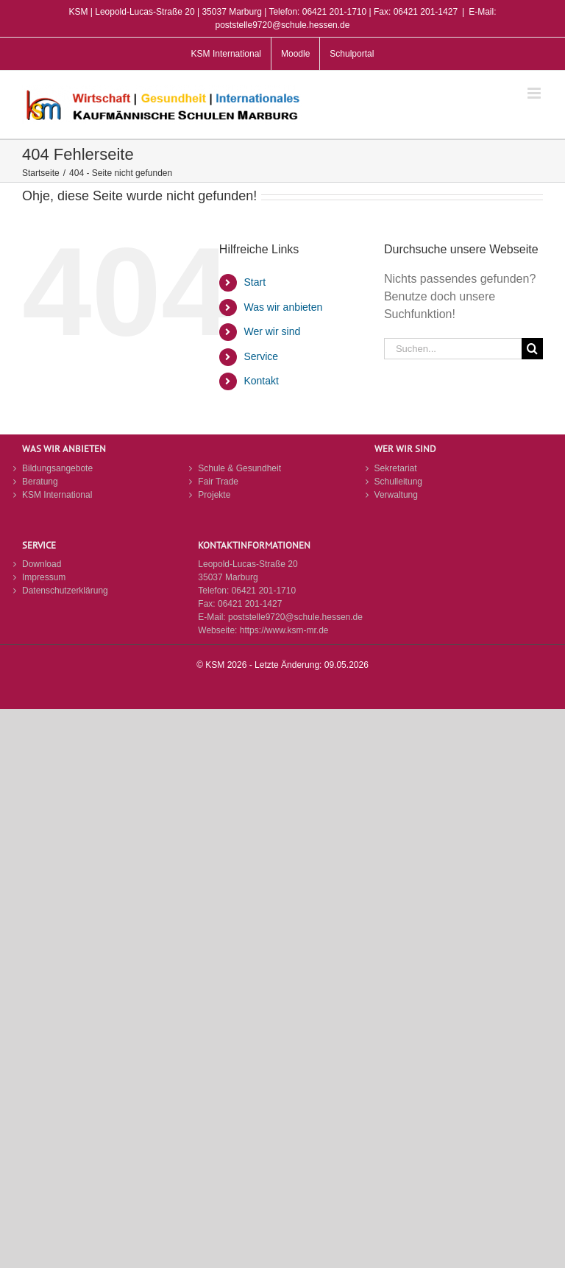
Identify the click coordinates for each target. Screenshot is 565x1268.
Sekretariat (395, 468)
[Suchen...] (453, 348)
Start (255, 282)
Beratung (40, 481)
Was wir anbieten (283, 307)
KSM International (57, 495)
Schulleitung (398, 481)
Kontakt (261, 381)
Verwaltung (396, 495)
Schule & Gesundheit (239, 468)
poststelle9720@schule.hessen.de (295, 617)
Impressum (43, 577)
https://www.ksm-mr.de (284, 630)
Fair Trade (218, 481)
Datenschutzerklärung (65, 590)
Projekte (214, 495)
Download (41, 564)
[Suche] (532, 348)
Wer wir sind (272, 331)
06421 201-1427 (250, 604)
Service (261, 356)
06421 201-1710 (264, 590)
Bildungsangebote (57, 468)
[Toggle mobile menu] (535, 93)
